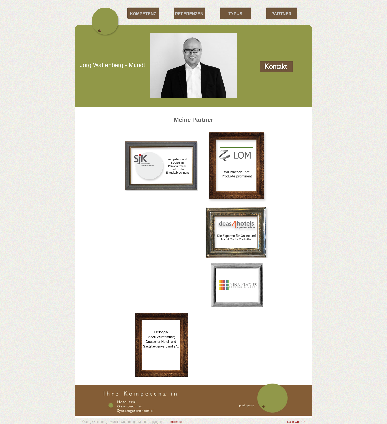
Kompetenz (143, 13)
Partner (281, 13)
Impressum (177, 422)
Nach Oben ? (296, 422)
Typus (235, 13)
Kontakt (276, 66)
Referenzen (189, 13)
